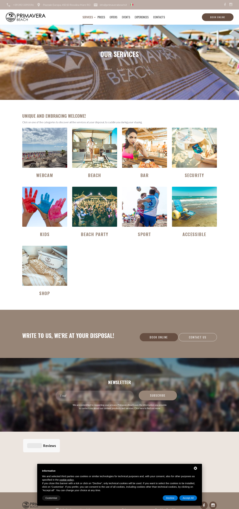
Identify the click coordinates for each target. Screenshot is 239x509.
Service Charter (165, 463)
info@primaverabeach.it (113, 4)
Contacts (159, 17)
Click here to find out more (147, 408)
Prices (101, 17)
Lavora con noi (164, 447)
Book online (217, 17)
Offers (113, 17)
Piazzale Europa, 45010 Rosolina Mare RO (66, 4)
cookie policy (66, 479)
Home (108, 69)
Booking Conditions (167, 452)
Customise (51, 497)
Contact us (197, 337)
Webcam (44, 175)
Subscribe (157, 395)
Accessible (194, 234)
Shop (44, 293)
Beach (94, 175)
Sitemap (65, 463)
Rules (158, 458)
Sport (144, 234)
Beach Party (94, 234)
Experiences (142, 17)
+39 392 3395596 (23, 4)
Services (87, 17)
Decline (170, 497)
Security (194, 175)
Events (126, 17)
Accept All (188, 497)
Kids (44, 234)
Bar (144, 175)
